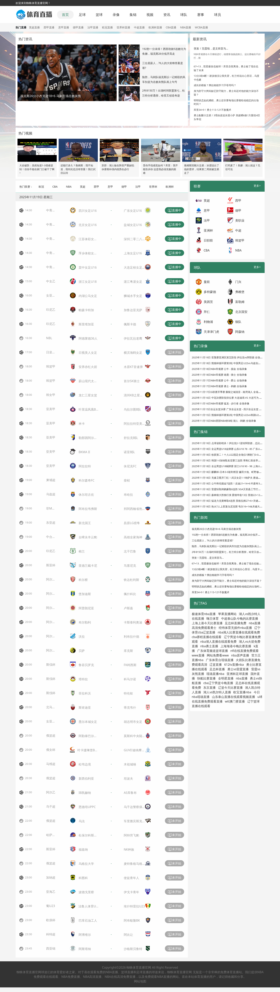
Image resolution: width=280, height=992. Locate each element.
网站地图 (140, 981)
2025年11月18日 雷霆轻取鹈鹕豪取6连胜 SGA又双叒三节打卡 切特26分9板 (234, 489)
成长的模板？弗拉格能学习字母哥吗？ (215, 85)
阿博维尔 (85, 935)
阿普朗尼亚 (86, 608)
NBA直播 (185, 27)
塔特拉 (83, 679)
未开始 (174, 352)
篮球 (99, 14)
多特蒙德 (210, 292)
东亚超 (50, 522)
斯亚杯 (50, 565)
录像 (116, 14)
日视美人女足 (88, 352)
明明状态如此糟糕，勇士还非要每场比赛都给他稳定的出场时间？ (228, 586)
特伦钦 (128, 693)
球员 (217, 14)
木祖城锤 (130, 764)
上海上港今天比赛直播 (207, 623)
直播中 (174, 210)
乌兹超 (50, 494)
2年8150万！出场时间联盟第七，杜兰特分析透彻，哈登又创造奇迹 (229, 552)
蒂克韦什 (130, 707)
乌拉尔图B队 (132, 409)
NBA (68, 186)
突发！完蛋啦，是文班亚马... (211, 48)
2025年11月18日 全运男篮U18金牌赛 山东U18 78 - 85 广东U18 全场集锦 (232, 449)
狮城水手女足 (133, 296)
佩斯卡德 (130, 324)
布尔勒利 (85, 622)
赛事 (200, 14)
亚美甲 (50, 409)
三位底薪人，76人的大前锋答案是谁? (212, 540)
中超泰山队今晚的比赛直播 (239, 618)
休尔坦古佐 (86, 494)
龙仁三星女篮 (88, 395)
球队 (183, 14)
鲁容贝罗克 (86, 665)
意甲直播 (63, 27)
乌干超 (50, 806)
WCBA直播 (201, 27)
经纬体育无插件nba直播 (235, 628)
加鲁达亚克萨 (133, 310)
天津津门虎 (211, 332)
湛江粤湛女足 (133, 282)
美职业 (239, 220)
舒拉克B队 (131, 438)
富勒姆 (239, 302)
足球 (82, 14)
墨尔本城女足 (88, 722)
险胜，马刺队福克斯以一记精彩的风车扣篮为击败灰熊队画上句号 (228, 546)
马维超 (50, 764)
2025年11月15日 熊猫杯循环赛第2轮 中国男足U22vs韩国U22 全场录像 (231, 415)
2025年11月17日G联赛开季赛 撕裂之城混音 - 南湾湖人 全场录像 (227, 392)
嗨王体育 (212, 618)
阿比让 (128, 935)
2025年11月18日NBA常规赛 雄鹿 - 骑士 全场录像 (219, 374)
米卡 (82, 423)
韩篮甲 (50, 366)
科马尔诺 (130, 679)
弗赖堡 (239, 292)
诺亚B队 (129, 452)
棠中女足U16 (88, 267)
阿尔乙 (50, 792)
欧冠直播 (107, 27)
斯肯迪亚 (85, 707)
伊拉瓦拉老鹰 (133, 338)
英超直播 (34, 27)
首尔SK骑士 (132, 381)
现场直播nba (215, 674)
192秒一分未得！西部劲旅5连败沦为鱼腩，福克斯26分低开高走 (227, 534)
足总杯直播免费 (235, 623)
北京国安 (241, 312)
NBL (49, 338)
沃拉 (82, 636)
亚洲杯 (208, 230)
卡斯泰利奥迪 (133, 622)
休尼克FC (130, 466)
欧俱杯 (50, 920)
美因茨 (208, 302)
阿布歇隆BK (132, 920)
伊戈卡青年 (131, 892)
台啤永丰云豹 (88, 537)
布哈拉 (128, 494)
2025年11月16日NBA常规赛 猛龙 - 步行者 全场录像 (220, 403)
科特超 (50, 934)
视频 (149, 14)
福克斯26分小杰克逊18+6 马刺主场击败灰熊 (216, 529)
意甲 (110, 186)
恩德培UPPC (87, 807)
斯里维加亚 (86, 324)
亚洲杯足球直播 (237, 674)
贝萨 (82, 651)
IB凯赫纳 (85, 793)
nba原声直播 (240, 655)
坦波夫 (128, 778)
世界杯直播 (123, 27)
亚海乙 (50, 892)
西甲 (96, 186)
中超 (238, 230)
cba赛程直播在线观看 (207, 637)
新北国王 (85, 523)
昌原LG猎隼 (132, 523)
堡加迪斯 (85, 594)
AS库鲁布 (130, 793)
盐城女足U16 (133, 225)
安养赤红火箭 (88, 367)
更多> (257, 185)
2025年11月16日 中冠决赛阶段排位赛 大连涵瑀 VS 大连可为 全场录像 (230, 397)
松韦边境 (85, 764)
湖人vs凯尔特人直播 (217, 692)
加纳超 (50, 877)
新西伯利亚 (86, 778)
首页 (65, 14)
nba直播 (242, 678)
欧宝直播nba (242, 692)
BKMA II (84, 452)
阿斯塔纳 (85, 949)
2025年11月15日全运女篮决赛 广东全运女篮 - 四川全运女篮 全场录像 (230, 409)
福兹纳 (83, 849)
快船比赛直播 (206, 678)
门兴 (238, 282)
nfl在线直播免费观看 (244, 651)
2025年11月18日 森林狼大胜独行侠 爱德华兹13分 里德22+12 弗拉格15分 (233, 495)
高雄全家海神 (133, 537)
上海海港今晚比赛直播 (235, 646)
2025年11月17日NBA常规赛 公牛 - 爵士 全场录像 (219, 380)
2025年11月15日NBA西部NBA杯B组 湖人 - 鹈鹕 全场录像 (224, 420)
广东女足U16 (133, 211)
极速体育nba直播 (204, 614)
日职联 (208, 240)
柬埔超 (50, 480)
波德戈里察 (86, 892)
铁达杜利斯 (131, 580)
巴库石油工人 (88, 920)
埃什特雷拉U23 (134, 906)
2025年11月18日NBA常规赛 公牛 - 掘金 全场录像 (219, 369)
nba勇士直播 (209, 646)
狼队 (238, 322)
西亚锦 (50, 948)
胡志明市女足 (133, 722)
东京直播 (209, 687)
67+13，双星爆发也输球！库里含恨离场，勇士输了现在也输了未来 (229, 563)
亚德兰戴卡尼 (88, 565)
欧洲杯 (170, 186)
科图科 (83, 878)
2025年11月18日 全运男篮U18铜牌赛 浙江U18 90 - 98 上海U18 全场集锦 (232, 466)
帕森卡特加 (86, 310)
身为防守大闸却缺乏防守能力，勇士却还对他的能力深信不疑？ (227, 580)
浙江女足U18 (88, 282)
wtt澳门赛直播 (235, 701)
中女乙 (50, 281)
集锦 (133, 14)
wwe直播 (198, 655)
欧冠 (41, 186)
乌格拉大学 (86, 864)
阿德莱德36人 (88, 338)
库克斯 (128, 651)
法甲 (138, 186)
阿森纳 (239, 332)
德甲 (124, 186)
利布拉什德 (131, 636)
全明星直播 (225, 678)
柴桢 (127, 480)
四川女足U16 (88, 211)
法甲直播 (92, 27)
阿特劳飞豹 (131, 835)
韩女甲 (50, 395)
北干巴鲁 (130, 551)
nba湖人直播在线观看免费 (218, 641)
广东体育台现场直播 (219, 660)
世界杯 (153, 186)
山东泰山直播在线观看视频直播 (233, 697)
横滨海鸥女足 (133, 352)
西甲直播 (49, 27)
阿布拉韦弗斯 (88, 509)
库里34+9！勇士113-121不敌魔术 (212, 109)
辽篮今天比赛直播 (230, 687)
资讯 (166, 14)
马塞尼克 (130, 565)
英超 (82, 186)
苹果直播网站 (227, 614)
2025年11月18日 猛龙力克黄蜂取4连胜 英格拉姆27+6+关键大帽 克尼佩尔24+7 (235, 500)
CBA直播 (171, 27)
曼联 (207, 282)
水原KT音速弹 (133, 367)
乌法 (82, 821)
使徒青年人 (131, 878)
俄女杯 (50, 750)
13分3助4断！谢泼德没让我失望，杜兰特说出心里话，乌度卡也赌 (228, 569)
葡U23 (50, 906)
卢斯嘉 (128, 608)
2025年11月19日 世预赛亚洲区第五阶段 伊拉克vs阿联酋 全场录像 (228, 357)
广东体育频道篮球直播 (212, 651)
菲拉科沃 (85, 693)
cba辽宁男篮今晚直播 (218, 683)
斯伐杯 (50, 664)
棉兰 (82, 551)
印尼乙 (50, 310)
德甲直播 (78, 27)
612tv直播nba (234, 664)
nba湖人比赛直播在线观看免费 (239, 632)
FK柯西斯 (130, 665)
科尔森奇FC (86, 480)
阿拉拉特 (85, 466)
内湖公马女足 (88, 296)
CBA (55, 186)
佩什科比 (130, 594)
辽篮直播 (215, 664)
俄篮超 (50, 735)
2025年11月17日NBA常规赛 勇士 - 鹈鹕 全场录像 (219, 386)
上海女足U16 (133, 253)
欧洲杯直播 (155, 27)
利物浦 (208, 322)
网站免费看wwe (218, 655)
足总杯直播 (217, 669)
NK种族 (129, 849)
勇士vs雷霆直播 (238, 669)
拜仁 (207, 312)
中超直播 (139, 27)
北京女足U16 (88, 225)
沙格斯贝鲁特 (133, 949)
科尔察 (83, 580)
